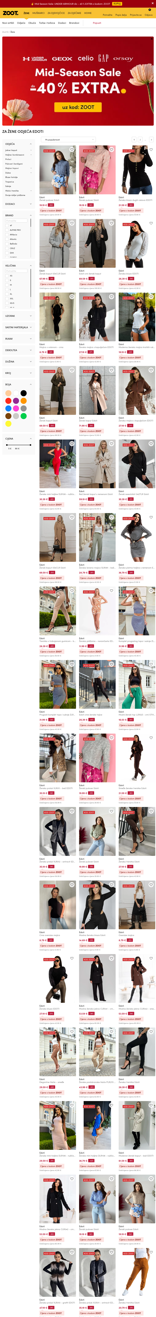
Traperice (9, 92)
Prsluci (8, 70)
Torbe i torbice (47, 22)
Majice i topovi (12, 79)
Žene (26, 13)
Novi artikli (8, 22)
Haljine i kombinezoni (14, 65)
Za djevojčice (56, 12)
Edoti (42, 107)
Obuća (32, 22)
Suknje (8, 97)
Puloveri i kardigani (14, 74)
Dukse (8, 83)
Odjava (148, 12)
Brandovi (74, 22)
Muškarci (38, 12)
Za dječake (74, 12)
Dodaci (62, 22)
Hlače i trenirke (12, 101)
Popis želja (121, 12)
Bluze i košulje (11, 88)
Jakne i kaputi (11, 61)
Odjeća (21, 22)
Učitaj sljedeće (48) (85, 1245)
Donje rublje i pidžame (15, 106)
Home (88, 12)
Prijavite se (136, 12)
